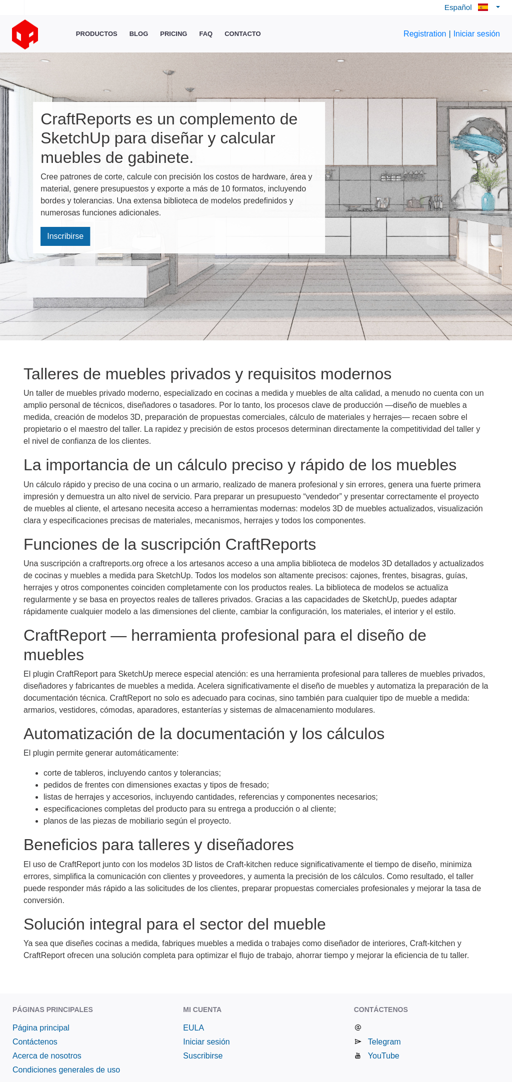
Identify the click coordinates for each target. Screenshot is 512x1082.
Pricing (173, 33)
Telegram (384, 1042)
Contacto (242, 33)
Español (469, 7)
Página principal (41, 1028)
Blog (139, 33)
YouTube (384, 1056)
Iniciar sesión (477, 33)
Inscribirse (65, 236)
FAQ (205, 33)
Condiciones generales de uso (66, 1070)
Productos (97, 33)
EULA (193, 1028)
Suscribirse (202, 1056)
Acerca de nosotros (47, 1056)
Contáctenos (35, 1042)
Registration (425, 33)
